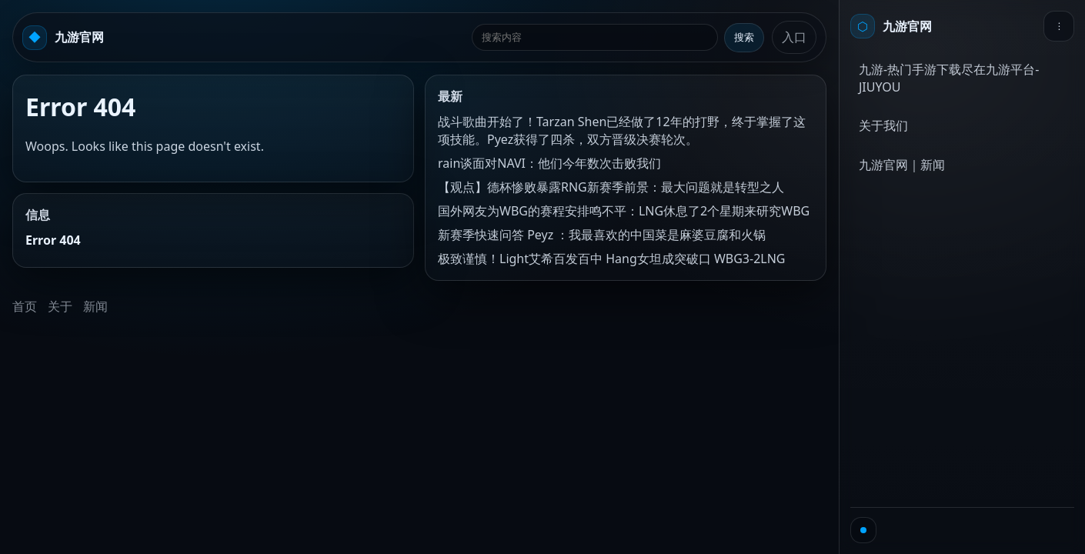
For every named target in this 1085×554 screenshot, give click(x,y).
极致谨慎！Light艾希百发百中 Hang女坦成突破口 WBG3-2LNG (611, 258)
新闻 (95, 306)
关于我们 (883, 125)
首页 (24, 306)
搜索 (744, 37)
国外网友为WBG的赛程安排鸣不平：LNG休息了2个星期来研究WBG (624, 210)
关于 (60, 306)
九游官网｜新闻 (902, 164)
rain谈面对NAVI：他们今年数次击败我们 (549, 163)
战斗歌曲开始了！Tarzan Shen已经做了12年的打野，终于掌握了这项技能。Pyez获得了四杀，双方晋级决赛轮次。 (622, 130)
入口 (794, 36)
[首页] (891, 26)
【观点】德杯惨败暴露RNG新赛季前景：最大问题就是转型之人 (611, 187)
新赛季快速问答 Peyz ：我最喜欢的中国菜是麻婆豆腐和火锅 (602, 234)
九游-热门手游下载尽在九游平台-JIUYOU (949, 78)
